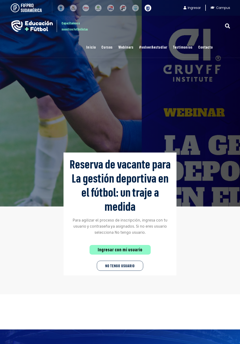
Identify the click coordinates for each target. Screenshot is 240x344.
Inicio (91, 47)
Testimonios (183, 47)
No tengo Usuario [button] (120, 265)
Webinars (126, 47)
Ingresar (192, 7)
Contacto (205, 47)
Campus (220, 7)
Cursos (107, 47)
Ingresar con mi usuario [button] (120, 249)
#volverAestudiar (153, 47)
